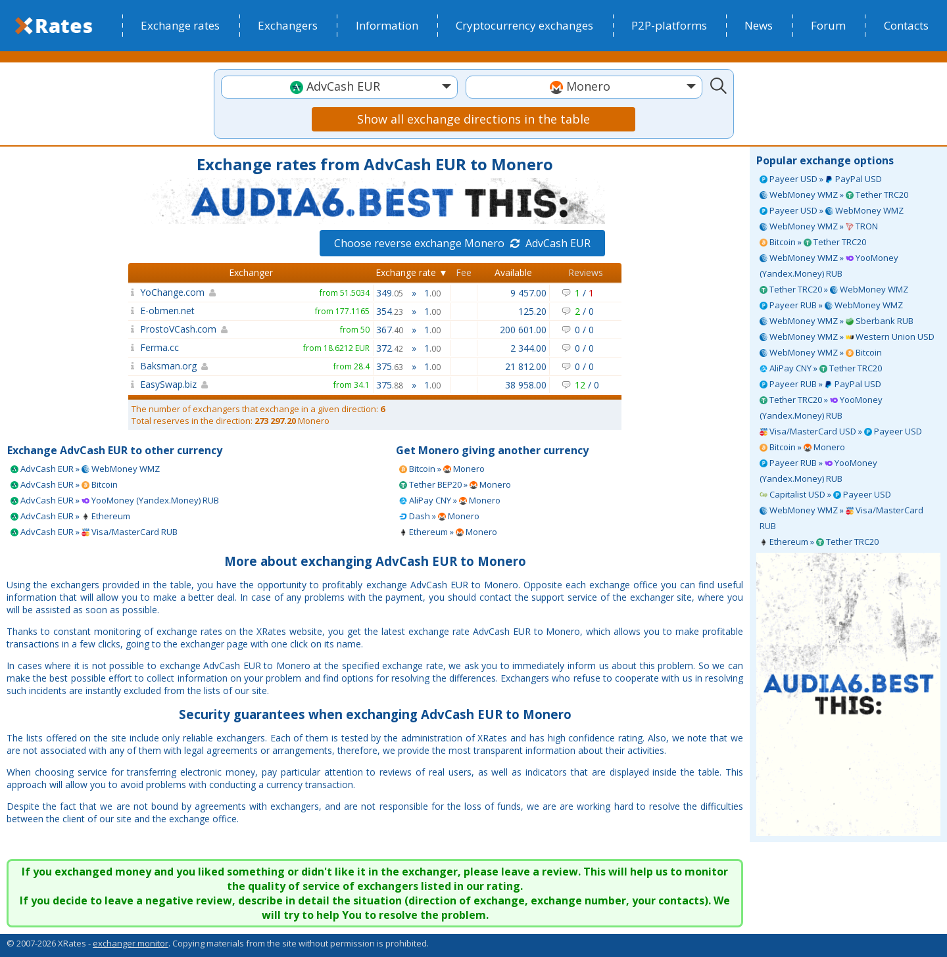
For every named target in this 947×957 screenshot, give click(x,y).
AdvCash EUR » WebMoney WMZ (85, 469)
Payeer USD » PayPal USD (821, 179)
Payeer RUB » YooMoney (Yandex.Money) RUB (818, 470)
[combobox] (339, 87)
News (758, 25)
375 (389, 366)
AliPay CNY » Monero (449, 500)
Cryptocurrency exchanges (524, 25)
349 (389, 293)
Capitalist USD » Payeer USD (825, 494)
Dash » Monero (439, 516)
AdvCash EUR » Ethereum (70, 516)
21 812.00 (525, 366)
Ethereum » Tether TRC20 (819, 542)
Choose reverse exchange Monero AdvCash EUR (462, 243)
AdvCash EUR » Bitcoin (64, 484)
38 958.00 (525, 385)
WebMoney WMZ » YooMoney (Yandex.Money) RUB (829, 265)
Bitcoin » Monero (802, 447)
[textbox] (339, 86)
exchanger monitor (130, 943)
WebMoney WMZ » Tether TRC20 (834, 194)
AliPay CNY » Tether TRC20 (821, 368)
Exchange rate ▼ (412, 272)
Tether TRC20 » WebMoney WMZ (834, 289)
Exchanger (251, 272)
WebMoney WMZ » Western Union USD (847, 336)
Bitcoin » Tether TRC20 (813, 242)
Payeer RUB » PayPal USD (820, 384)
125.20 (532, 311)
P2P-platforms (669, 25)
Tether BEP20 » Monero (455, 484)
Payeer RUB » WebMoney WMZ (831, 305)
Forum (828, 25)
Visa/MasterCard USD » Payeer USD (841, 431)
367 (389, 329)
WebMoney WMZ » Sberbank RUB (836, 321)
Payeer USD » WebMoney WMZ (832, 210)
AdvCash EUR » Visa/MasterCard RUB (94, 532)
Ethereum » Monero (448, 532)
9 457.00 (528, 293)
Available (513, 272)
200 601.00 (523, 329)
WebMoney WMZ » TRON (819, 226)
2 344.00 (528, 348)
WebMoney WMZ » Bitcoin (821, 352)
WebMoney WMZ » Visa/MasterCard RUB (841, 518)
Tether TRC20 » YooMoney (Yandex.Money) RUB (821, 407)
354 (389, 311)
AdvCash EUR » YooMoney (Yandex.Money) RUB (115, 500)
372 (389, 348)
